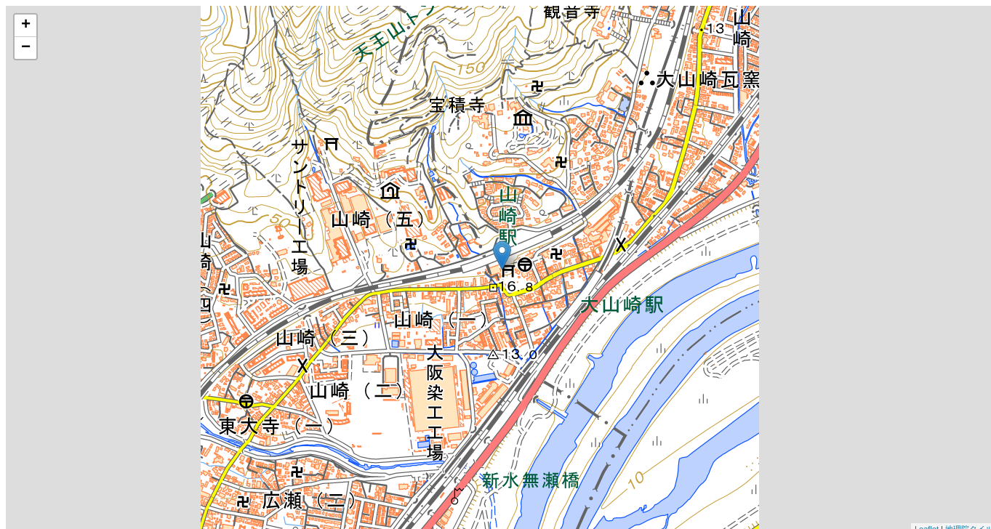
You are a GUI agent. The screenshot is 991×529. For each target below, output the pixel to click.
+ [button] (26, 25)
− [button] (26, 48)
